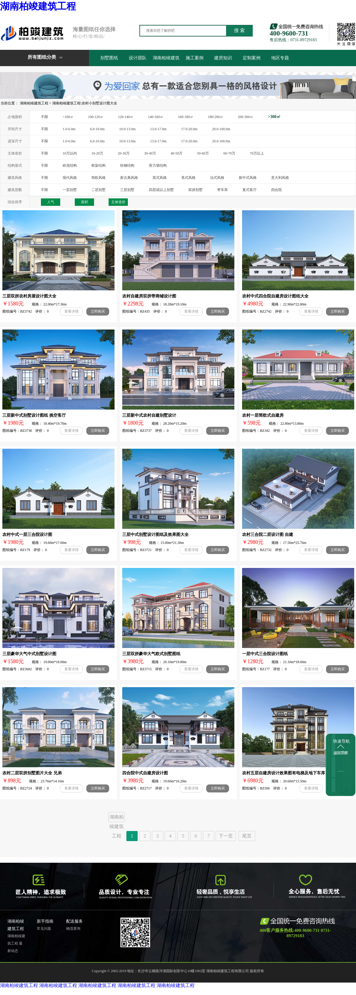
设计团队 (138, 57)
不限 (44, 117)
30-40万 (150, 153)
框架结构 (98, 165)
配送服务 (74, 921)
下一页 (226, 835)
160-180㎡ (185, 117)
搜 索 (239, 30)
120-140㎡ (126, 117)
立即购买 (98, 311)
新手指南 (45, 921)
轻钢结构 (127, 165)
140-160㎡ (155, 117)
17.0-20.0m (189, 129)
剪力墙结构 (158, 165)
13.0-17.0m (158, 129)
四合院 (276, 190)
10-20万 (97, 153)
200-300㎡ (245, 117)
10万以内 (70, 153)
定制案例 (251, 57)
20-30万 (124, 153)
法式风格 (217, 178)
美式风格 (188, 178)
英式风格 (159, 178)
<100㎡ (68, 117)
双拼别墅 (195, 190)
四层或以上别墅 (161, 190)
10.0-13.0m (127, 129)
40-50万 (176, 153)
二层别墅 (98, 190)
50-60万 (203, 153)
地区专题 (280, 57)
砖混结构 (70, 165)
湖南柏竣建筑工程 (38, 6)
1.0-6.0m (69, 129)
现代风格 (70, 178)
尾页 (247, 835)
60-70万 (229, 153)
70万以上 (257, 153)
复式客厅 (249, 190)
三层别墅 (127, 190)
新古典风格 (129, 178)
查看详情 (71, 311)
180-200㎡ (215, 117)
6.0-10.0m (97, 129)
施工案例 (195, 57)
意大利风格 (280, 178)
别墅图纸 (109, 57)
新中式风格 (248, 178)
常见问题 (44, 928)
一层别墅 (70, 190)
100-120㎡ (96, 117)
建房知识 (223, 57)
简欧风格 (98, 178)
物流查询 (73, 928)
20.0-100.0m (221, 129)
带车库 (222, 190)
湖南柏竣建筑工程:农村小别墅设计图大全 (84, 103)
